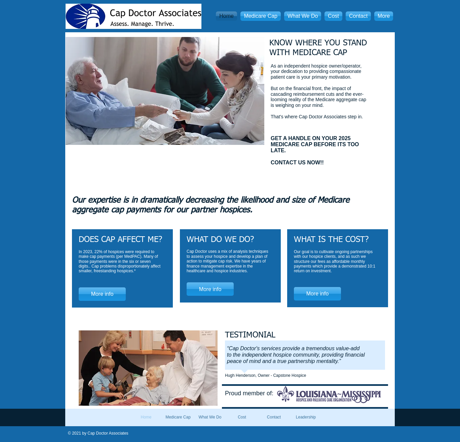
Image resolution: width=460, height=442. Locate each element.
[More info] (102, 294)
